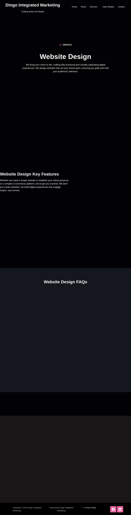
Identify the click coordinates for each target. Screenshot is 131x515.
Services (93, 7)
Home (74, 7)
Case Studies (108, 7)
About (83, 7)
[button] (94, 7)
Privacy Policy (90, 508)
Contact (121, 7)
